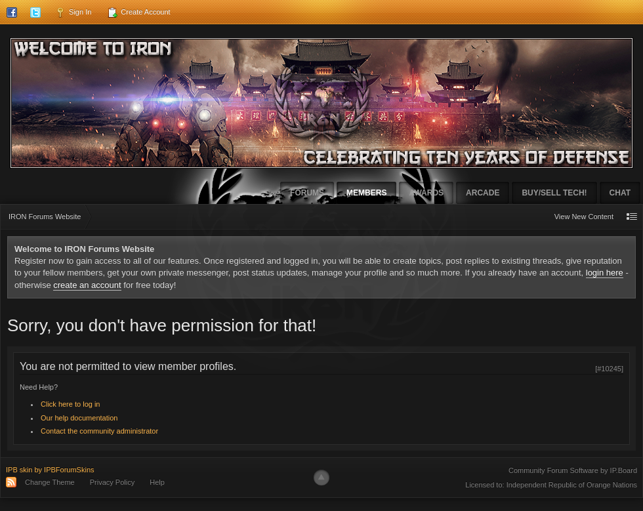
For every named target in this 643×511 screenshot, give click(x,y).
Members (366, 192)
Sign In (73, 12)
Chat (620, 192)
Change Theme (50, 482)
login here (604, 272)
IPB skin (19, 470)
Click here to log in (70, 404)
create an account (87, 285)
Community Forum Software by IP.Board (572, 470)
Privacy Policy (112, 482)
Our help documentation (79, 418)
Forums (307, 192)
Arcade (482, 192)
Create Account (138, 12)
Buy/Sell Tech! (554, 192)
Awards (426, 192)
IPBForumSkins (69, 470)
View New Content (583, 216)
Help (157, 482)
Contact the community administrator (99, 431)
